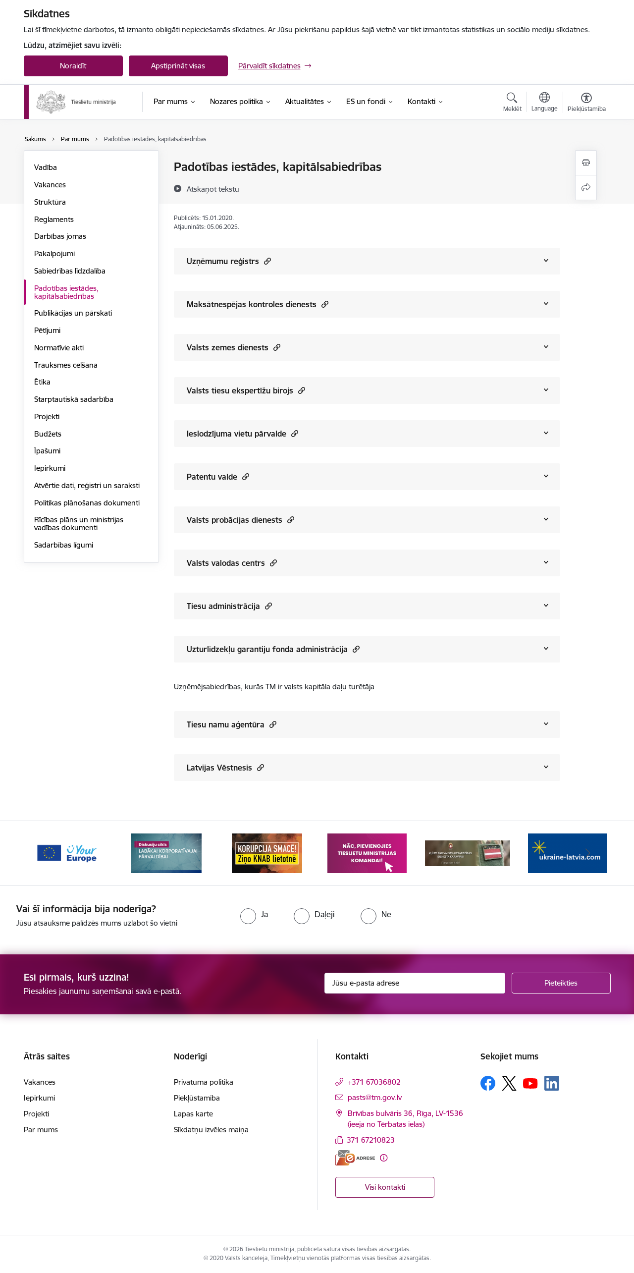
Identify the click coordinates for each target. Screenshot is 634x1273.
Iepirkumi (49, 468)
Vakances (50, 184)
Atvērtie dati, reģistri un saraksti (87, 485)
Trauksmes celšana (66, 365)
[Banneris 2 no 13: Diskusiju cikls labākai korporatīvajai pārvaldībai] (166, 852)
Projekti (46, 416)
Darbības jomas (60, 236)
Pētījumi (47, 330)
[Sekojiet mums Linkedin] (551, 1083)
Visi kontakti (385, 1187)
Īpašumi (47, 450)
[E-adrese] (355, 1158)
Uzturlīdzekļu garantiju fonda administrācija (273, 649)
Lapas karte (193, 1113)
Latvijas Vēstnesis (225, 767)
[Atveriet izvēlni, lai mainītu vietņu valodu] (545, 103)
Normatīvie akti (59, 347)
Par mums (41, 1129)
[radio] (254, 914)
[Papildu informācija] (383, 1158)
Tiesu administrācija (229, 606)
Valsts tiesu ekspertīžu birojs (246, 390)
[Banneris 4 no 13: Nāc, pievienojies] (367, 852)
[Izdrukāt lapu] (586, 163)
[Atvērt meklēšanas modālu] (512, 103)
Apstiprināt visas (178, 65)
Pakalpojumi (54, 253)
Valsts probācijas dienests (240, 519)
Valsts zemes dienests (233, 347)
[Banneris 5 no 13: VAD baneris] (468, 852)
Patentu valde (218, 476)
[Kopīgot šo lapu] (586, 187)
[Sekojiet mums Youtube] (530, 1083)
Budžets (47, 434)
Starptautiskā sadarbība (73, 399)
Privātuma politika (203, 1082)
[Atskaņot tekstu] (213, 189)
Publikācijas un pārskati (73, 313)
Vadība (45, 167)
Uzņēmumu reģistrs (229, 261)
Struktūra (50, 202)
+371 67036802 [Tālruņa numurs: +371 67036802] (374, 1082)
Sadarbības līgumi (63, 545)
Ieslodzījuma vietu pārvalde (242, 433)
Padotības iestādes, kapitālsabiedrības (66, 292)
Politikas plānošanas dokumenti (87, 502)
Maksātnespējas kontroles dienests (257, 304)
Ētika (42, 382)
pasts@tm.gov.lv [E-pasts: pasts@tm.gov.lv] (375, 1097)
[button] (266, 261)
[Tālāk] (588, 853)
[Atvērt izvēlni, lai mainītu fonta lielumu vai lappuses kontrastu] (587, 103)
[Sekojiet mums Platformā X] (509, 1083)
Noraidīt (73, 65)
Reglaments (54, 219)
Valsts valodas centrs (232, 562)
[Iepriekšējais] (46, 853)
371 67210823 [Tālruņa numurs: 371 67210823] (371, 1140)
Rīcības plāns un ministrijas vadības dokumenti (78, 523)
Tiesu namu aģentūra (231, 724)
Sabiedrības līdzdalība (70, 271)
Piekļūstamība (197, 1098)
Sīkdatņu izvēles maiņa (211, 1129)
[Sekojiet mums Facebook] (487, 1083)
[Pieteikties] (561, 983)
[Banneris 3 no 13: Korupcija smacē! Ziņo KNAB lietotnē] (267, 852)
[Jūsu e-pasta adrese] (414, 983)
